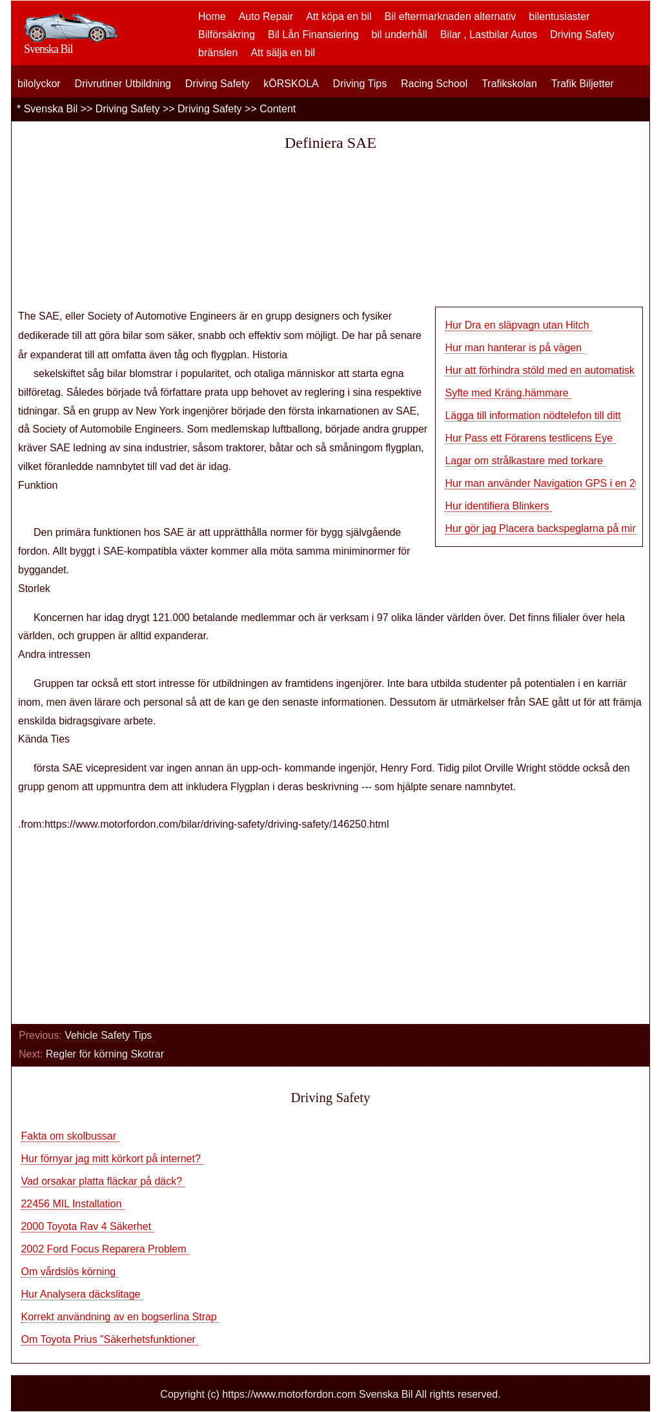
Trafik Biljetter (582, 83)
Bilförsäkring (226, 34)
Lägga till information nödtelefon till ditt (532, 415)
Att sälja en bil (282, 52)
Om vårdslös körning (69, 1271)
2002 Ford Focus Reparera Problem (105, 1248)
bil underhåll (399, 34)
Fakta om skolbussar (70, 1136)
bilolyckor (39, 83)
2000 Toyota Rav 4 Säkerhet (87, 1226)
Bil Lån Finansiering (313, 34)
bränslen (218, 52)
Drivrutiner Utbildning (123, 83)
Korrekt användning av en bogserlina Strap (120, 1316)
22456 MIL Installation (72, 1203)
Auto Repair (266, 16)
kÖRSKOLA (290, 83)
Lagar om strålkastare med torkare (525, 460)
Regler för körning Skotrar (106, 1054)
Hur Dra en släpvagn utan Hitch (518, 325)
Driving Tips (360, 83)
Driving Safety (582, 34)
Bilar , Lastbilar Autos (488, 34)
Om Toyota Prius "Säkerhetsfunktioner (109, 1339)
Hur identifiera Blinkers (498, 505)
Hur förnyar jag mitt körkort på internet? (112, 1158)
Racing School (434, 83)
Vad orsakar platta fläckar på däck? (103, 1181)
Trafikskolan (509, 83)
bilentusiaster (559, 16)
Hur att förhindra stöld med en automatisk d (544, 370)
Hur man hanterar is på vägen (514, 347)
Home (212, 16)
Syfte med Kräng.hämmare (508, 392)
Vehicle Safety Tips (110, 1035)
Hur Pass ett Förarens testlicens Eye (530, 438)
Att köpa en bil (338, 16)
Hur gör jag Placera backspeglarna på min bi (547, 528)
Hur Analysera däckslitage (82, 1294)
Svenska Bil (51, 108)
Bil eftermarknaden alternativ (450, 16)
